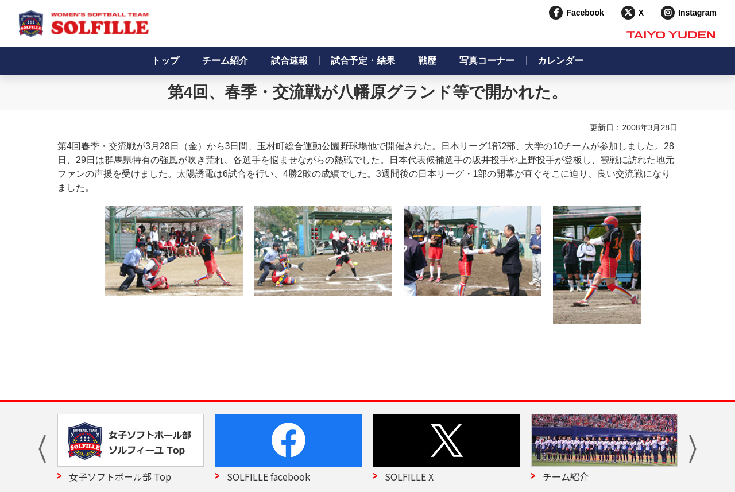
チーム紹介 (225, 60)
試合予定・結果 (363, 60)
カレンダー (560, 60)
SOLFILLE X (409, 476)
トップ (165, 60)
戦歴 (427, 60)
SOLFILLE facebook (268, 476)
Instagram (697, 12)
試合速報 (289, 60)
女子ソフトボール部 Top (120, 476)
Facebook (585, 12)
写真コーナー (486, 60)
